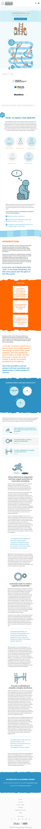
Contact (20, 802)
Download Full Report (20, 18)
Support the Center (20, 810)
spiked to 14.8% (26, 319)
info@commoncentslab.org (23, 784)
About (20, 799)
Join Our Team (20, 804)
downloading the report (28, 782)
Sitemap (20, 807)
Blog (20, 812)
